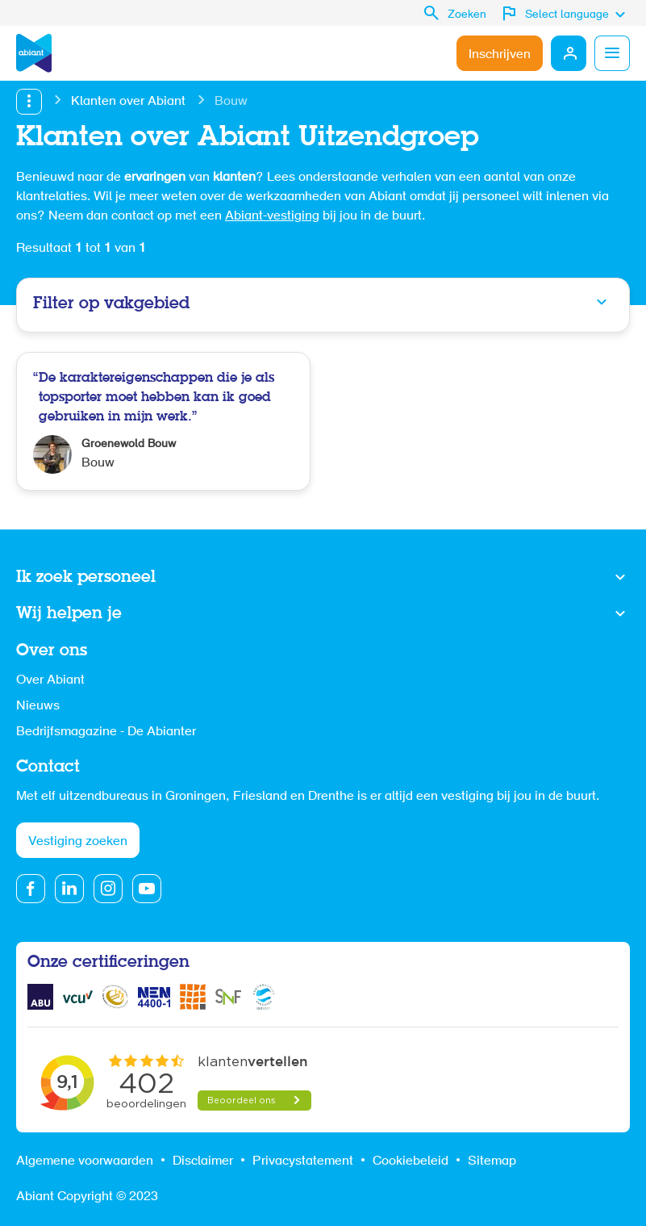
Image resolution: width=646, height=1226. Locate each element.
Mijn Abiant (568, 53)
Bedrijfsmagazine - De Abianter (106, 732)
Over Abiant (50, 680)
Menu (612, 53)
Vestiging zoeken (77, 841)
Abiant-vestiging (272, 216)
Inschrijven (500, 54)
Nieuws (38, 706)
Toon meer (323, 578)
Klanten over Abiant (128, 101)
